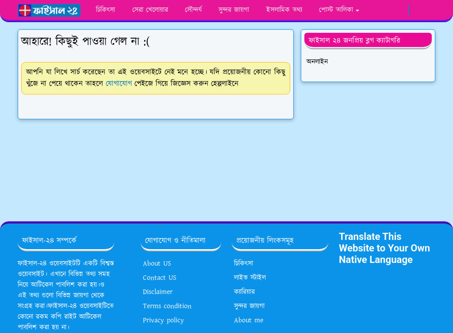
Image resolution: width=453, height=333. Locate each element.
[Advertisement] (368, 148)
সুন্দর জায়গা (249, 306)
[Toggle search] (429, 10)
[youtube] (390, 10)
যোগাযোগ (119, 83)
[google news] (401, 10)
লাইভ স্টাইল (250, 278)
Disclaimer (158, 292)
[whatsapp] (378, 10)
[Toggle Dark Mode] (417, 10)
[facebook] (367, 10)
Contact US (160, 278)
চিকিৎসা (243, 264)
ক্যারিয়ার (244, 292)
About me (248, 320)
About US (157, 264)
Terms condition (167, 306)
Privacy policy (163, 320)
